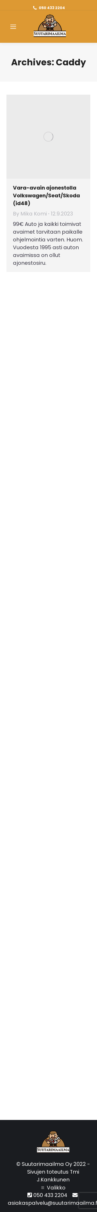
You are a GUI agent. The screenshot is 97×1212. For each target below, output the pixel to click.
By (30, 213)
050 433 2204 (52, 7)
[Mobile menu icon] (13, 26)
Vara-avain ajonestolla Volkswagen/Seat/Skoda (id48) (46, 195)
